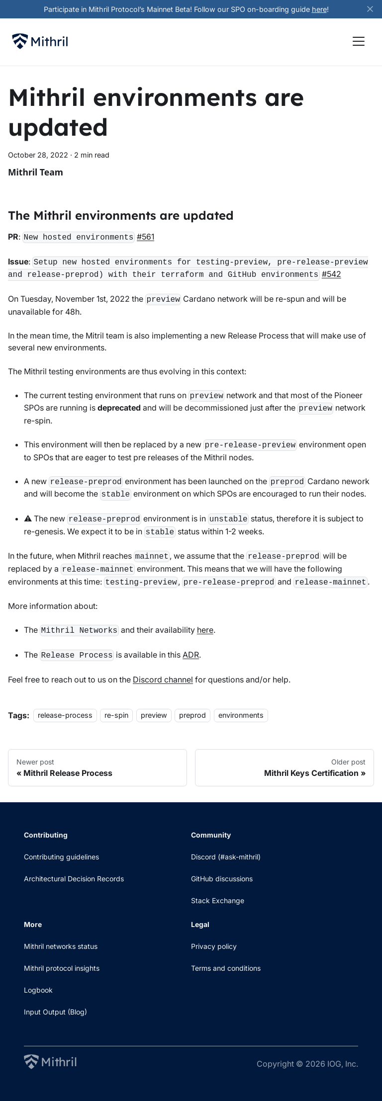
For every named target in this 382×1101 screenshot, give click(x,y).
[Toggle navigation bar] (358, 41)
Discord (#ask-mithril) (226, 856)
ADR (191, 655)
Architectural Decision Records (74, 878)
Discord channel (163, 679)
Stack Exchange (217, 900)
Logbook (38, 990)
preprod (192, 715)
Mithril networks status (60, 946)
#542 (331, 274)
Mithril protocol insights (61, 968)
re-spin (116, 715)
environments (241, 715)
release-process (65, 715)
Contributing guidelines (61, 856)
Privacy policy (214, 946)
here (319, 9)
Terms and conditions (226, 968)
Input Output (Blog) (55, 1012)
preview (154, 715)
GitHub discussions (222, 878)
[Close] (374, 9)
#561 (145, 237)
